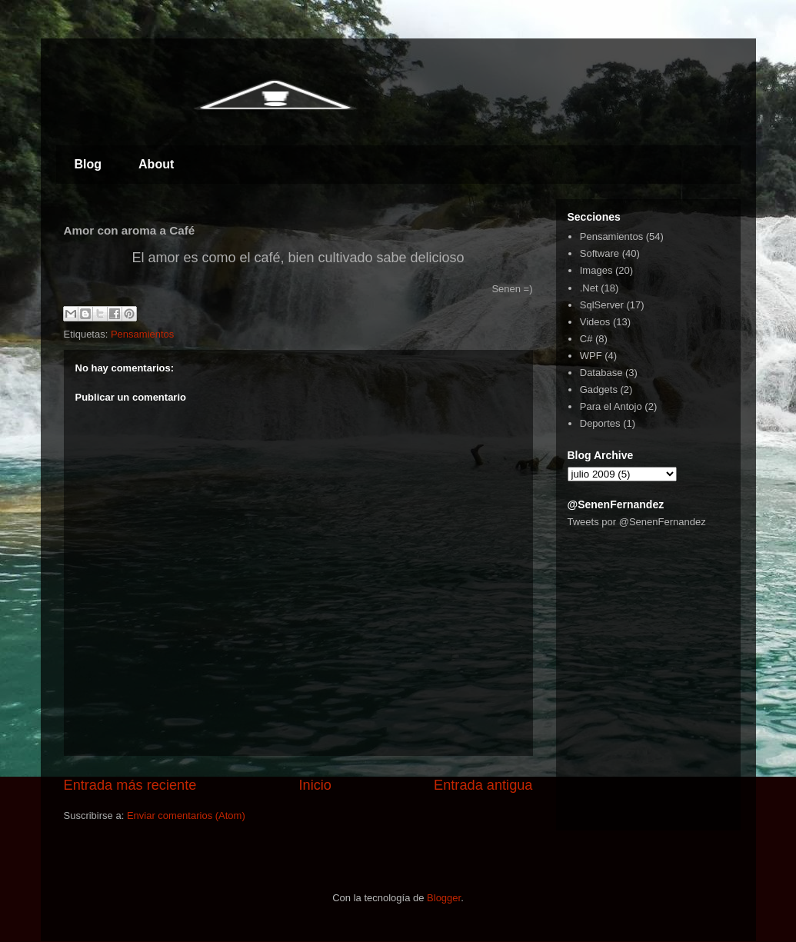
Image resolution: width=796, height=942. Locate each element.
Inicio (314, 785)
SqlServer (602, 305)
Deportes (600, 423)
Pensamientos (142, 334)
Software (599, 253)
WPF (591, 355)
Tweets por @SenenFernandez (637, 522)
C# (586, 339)
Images (596, 270)
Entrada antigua (483, 785)
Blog (88, 164)
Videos (595, 322)
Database (601, 372)
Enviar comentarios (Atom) (186, 815)
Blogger (444, 898)
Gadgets (599, 389)
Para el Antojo (611, 406)
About (156, 164)
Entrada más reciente (130, 785)
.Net (589, 288)
